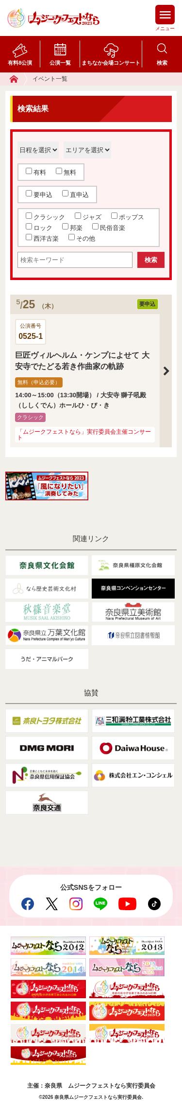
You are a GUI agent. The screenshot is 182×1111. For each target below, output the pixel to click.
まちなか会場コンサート (111, 63)
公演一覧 (60, 63)
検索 (162, 63)
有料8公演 (20, 63)
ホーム (19, 79)
